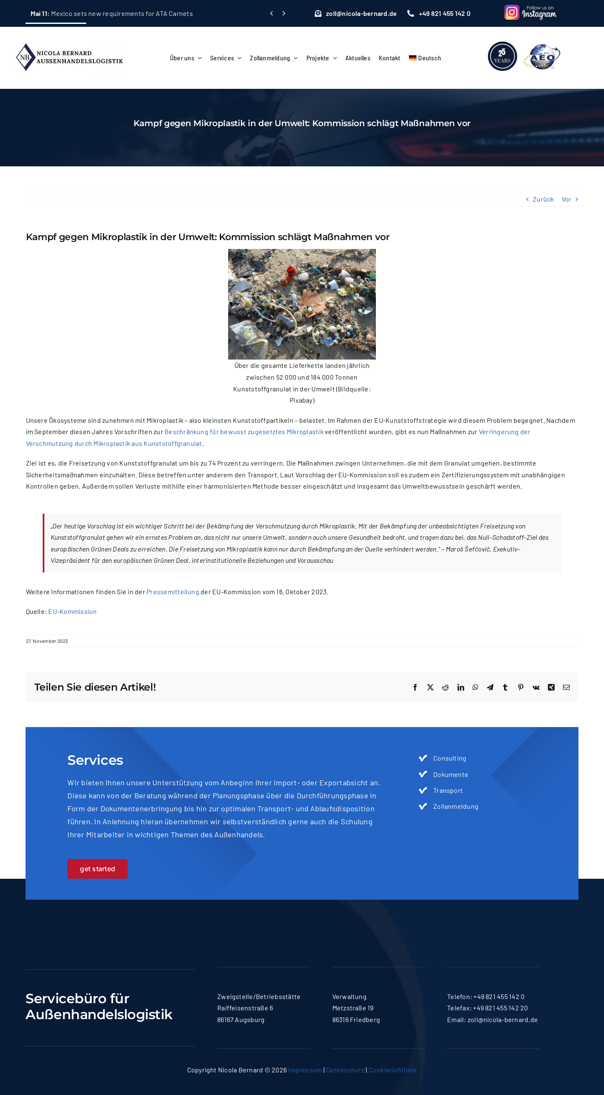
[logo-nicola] (69, 38)
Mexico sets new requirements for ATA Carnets (112, 13)
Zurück (543, 199)
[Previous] (271, 13)
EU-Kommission (72, 611)
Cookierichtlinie (393, 1070)
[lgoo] (525, 38)
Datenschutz (345, 1070)
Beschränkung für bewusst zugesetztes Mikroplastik (244, 431)
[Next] (284, 13)
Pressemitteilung (173, 591)
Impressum (305, 1070)
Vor (567, 199)
